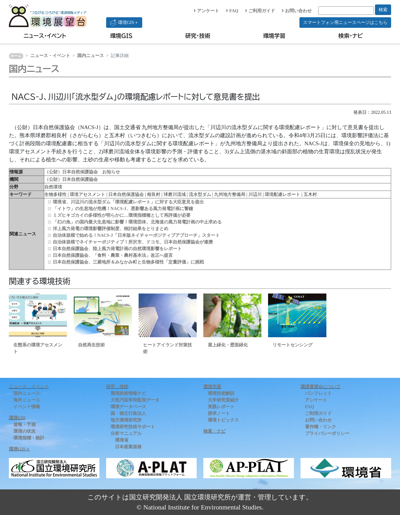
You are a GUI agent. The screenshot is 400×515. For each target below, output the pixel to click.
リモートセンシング (292, 344)
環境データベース (128, 406)
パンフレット (318, 393)
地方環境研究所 (126, 420)
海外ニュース (26, 400)
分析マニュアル (126, 433)
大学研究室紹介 (223, 400)
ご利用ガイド (260, 10)
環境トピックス (223, 420)
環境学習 (274, 35)
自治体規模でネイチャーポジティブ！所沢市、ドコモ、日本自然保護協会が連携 (133, 242)
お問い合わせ (297, 10)
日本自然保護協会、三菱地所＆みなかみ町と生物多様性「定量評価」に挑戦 (128, 262)
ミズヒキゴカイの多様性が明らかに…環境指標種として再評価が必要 (122, 215)
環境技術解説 (221, 393)
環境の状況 (24, 431)
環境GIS (121, 35)
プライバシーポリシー (327, 433)
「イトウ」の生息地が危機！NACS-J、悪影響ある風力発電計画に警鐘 (123, 208)
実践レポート (221, 406)
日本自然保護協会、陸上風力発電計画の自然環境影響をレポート (117, 248)
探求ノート (219, 413)
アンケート (206, 10)
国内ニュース (90, 55)
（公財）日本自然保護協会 (71, 179)
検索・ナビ (350, 35)
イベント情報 (26, 406)
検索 (383, 9)
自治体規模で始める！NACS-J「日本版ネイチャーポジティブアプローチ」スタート (136, 235)
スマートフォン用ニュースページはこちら (345, 22)
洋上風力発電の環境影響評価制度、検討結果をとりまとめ (110, 228)
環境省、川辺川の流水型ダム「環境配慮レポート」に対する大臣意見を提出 (128, 201)
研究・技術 (197, 35)
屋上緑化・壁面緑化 (228, 344)
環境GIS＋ (124, 22)
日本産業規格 (128, 446)
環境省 (121, 440)
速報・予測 (24, 424)
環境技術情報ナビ (128, 393)
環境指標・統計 (28, 437)
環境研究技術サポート (133, 426)
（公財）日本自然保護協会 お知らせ (82, 171)
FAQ (232, 10)
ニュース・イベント (45, 35)
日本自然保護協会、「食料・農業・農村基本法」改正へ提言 (113, 255)
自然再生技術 (91, 344)
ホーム (16, 56)
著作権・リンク (320, 426)
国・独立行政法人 (128, 413)
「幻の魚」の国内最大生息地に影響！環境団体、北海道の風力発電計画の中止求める (137, 222)
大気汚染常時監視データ (135, 400)
